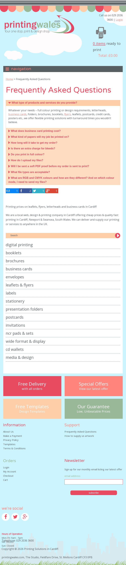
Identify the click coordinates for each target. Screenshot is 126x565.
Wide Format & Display (25, 341)
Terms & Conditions (14, 448)
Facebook (7, 522)
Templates (9, 444)
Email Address (72, 476)
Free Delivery (32, 383)
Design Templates (32, 411)
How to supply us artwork (79, 435)
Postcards (14, 317)
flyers (67, 114)
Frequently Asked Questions (80, 431)
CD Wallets (15, 349)
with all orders (32, 389)
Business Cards (19, 269)
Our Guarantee (93, 406)
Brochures (15, 260)
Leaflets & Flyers (19, 285)
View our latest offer (93, 389)
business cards (17, 114)
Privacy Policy (11, 440)
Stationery (15, 301)
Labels (11, 293)
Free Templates (32, 406)
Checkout (8, 475)
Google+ (26, 522)
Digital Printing (19, 244)
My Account (9, 471)
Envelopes (15, 277)
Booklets (13, 252)
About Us (8, 431)
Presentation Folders (24, 309)
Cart (5, 479)
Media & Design (20, 357)
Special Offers (93, 383)
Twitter (15, 522)
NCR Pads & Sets (19, 333)
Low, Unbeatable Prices (93, 411)
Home (9, 79)
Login (119, 20)
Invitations (15, 325)
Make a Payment (12, 435)
